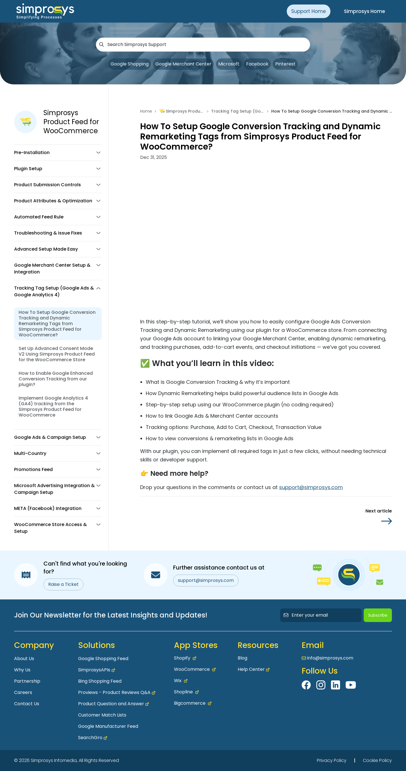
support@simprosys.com (311, 487)
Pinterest (285, 64)
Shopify (185, 658)
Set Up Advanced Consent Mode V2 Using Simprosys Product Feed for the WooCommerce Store (57, 354)
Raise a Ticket (63, 584)
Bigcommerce (192, 703)
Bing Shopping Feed (100, 681)
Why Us (22, 670)
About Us (24, 658)
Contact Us (26, 703)
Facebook (257, 64)
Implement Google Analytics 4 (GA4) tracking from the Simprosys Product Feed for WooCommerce (53, 406)
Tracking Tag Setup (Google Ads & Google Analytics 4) (237, 111)
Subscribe (377, 615)
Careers (23, 692)
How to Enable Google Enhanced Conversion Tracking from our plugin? (56, 379)
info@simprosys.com (330, 658)
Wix (180, 680)
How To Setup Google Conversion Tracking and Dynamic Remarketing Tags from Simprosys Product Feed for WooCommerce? (57, 323)
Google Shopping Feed (103, 658)
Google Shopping (130, 64)
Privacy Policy (332, 760)
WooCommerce (195, 669)
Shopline (186, 692)
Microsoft (228, 64)
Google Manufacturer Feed (108, 726)
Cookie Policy (377, 760)
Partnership (27, 681)
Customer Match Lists (102, 715)
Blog (242, 658)
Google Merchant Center (183, 64)
